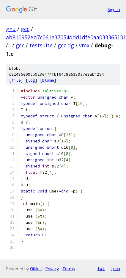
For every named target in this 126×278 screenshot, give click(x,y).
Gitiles (36, 268)
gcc (25, 28)
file (16, 80)
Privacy (52, 268)
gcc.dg (66, 45)
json (115, 268)
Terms (68, 268)
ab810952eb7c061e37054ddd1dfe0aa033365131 (66, 37)
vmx (84, 45)
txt (101, 268)
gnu (11, 28)
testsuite (41, 45)
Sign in (114, 9)
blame (48, 80)
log (31, 80)
